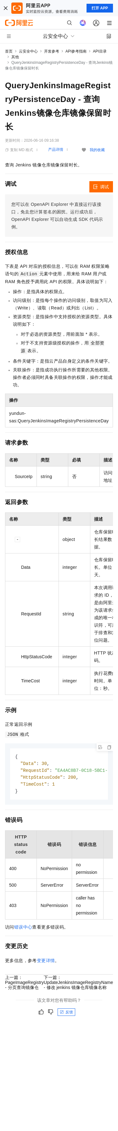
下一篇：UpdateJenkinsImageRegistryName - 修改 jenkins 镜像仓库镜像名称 (78, 984)
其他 (15, 57)
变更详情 (46, 962)
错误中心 (23, 928)
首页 (9, 51)
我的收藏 (97, 150)
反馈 (66, 1014)
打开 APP (100, 8)
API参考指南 (76, 51)
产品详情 (55, 149)
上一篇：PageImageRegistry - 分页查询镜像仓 (24, 984)
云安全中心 (28, 51)
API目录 (99, 51)
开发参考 (51, 51)
